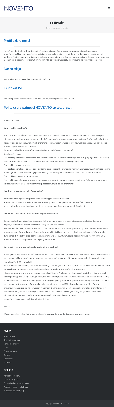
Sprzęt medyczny (11, 344)
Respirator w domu (12, 340)
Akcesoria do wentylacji (14, 390)
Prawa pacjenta (10, 351)
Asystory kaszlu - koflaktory (16, 387)
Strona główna (52, 28)
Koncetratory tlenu (12, 376)
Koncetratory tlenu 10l (13, 379)
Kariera (7, 355)
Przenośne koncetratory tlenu (16, 383)
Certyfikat (8, 358)
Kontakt (7, 362)
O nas (6, 347)
